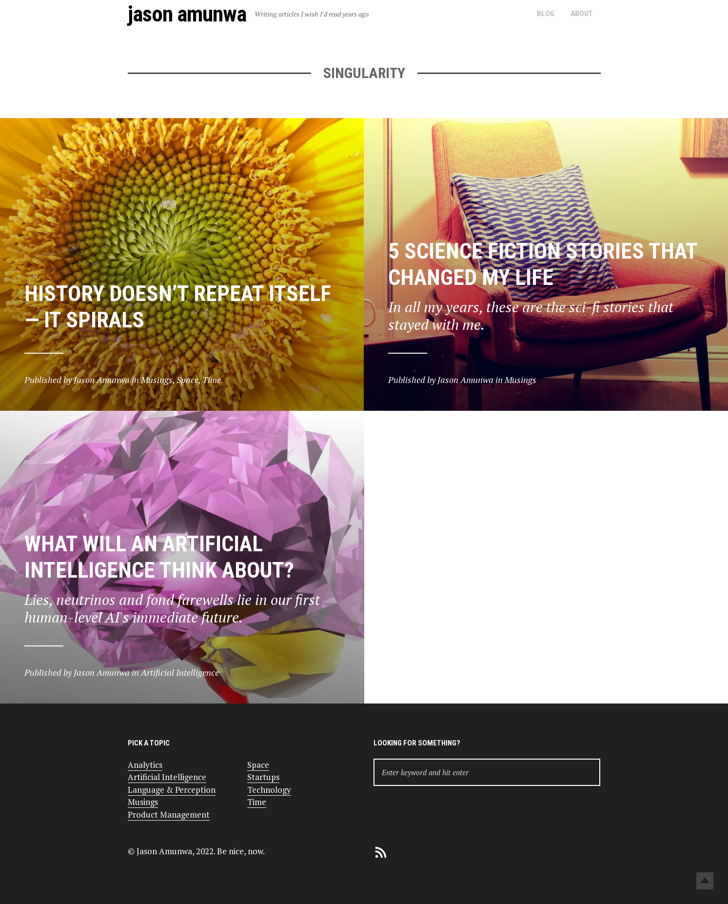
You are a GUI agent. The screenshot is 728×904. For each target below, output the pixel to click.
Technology (269, 789)
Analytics (145, 764)
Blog (545, 13)
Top (704, 880)
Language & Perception (172, 789)
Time (256, 801)
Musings (143, 801)
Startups (263, 777)
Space (258, 764)
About (582, 13)
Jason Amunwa (187, 14)
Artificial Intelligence (167, 777)
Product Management (169, 814)
